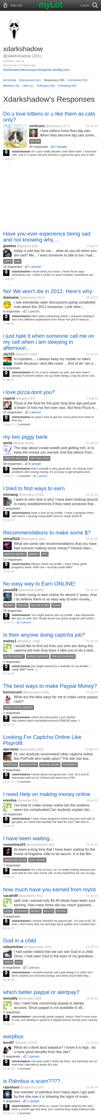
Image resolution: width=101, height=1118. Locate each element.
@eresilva (24, 800)
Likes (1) (28, 85)
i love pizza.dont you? (29, 392)
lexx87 (8, 1042)
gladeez (9, 246)
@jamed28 (26, 590)
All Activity (9, 80)
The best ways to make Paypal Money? (50, 686)
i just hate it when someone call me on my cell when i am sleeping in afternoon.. (48, 342)
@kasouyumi (32, 692)
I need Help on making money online (46, 794)
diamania (11, 297)
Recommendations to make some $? (47, 533)
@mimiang (26, 494)
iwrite (8, 443)
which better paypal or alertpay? (41, 992)
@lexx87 (21, 1042)
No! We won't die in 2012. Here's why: (48, 291)
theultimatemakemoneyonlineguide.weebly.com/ (36, 70)
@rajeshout (28, 1087)
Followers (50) (46, 85)
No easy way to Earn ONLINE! (39, 584)
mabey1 (10, 641)
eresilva (10, 800)
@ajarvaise (27, 749)
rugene (9, 398)
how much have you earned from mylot (49, 889)
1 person (35, 266)
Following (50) (67, 85)
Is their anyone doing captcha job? (44, 635)
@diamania (27, 297)
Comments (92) (78, 80)
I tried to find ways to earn (34, 488)
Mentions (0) (11, 85)
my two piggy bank (25, 437)
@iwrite (18, 443)
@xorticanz (53, 126)
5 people (61, 146)
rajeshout (11, 1087)
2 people (33, 1101)
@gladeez (24, 246)
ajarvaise (11, 749)
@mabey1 (24, 641)
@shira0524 (29, 539)
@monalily (26, 998)
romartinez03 (14, 844)
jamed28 (10, 590)
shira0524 (11, 539)
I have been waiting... (28, 838)
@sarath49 (26, 896)
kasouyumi (12, 692)
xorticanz (37, 126)
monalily (10, 998)
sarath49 (10, 896)
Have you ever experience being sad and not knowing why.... (46, 237)
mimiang (10, 494)
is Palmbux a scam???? (31, 1081)
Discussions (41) (30, 80)
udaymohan (13, 947)
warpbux (13, 1036)
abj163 (8, 354)
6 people (35, 464)
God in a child (19, 941)
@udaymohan (34, 947)
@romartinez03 (37, 844)
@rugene (22, 398)
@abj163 (21, 354)
